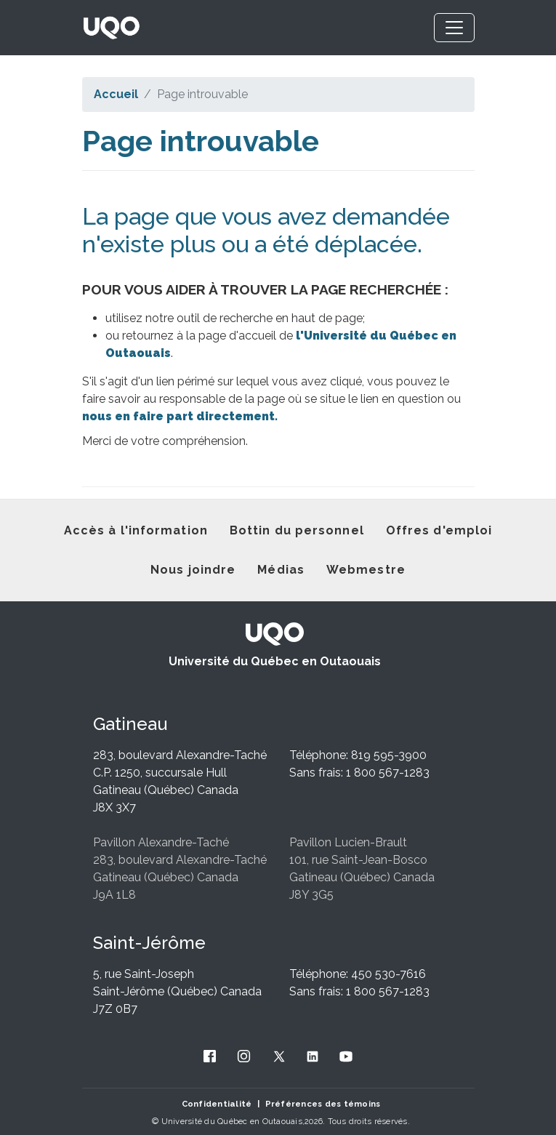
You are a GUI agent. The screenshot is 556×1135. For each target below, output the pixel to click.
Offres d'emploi (439, 530)
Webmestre (366, 570)
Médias (281, 570)
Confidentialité (217, 1104)
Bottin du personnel (297, 530)
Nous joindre (192, 570)
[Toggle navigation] (454, 27)
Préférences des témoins (323, 1104)
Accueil (116, 94)
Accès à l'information (136, 530)
